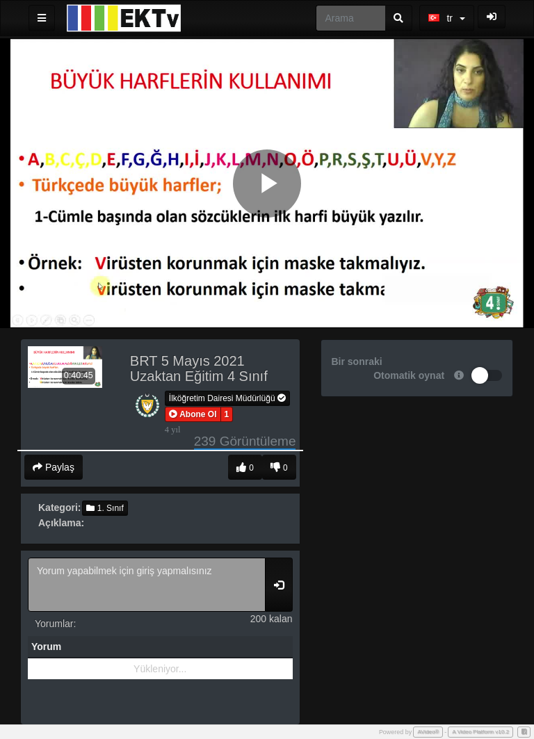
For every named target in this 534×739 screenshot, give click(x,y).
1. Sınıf (104, 508)
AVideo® (428, 732)
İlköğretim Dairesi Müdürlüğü (227, 398)
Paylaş (53, 467)
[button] (193, 414)
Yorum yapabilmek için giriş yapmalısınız (147, 585)
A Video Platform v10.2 (480, 732)
